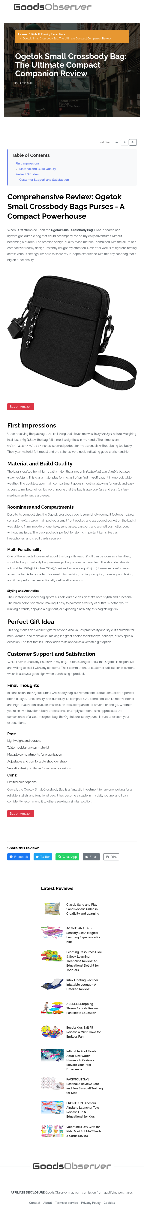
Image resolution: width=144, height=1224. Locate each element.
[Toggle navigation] (126, 7)
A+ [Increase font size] (133, 142)
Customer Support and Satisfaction (44, 180)
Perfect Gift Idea (27, 174)
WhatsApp (67, 857)
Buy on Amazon (21, 406)
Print (111, 857)
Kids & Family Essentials (48, 34)
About (47, 1203)
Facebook (19, 857)
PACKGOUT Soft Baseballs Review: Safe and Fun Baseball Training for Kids (84, 1086)
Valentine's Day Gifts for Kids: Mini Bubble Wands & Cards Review (83, 1131)
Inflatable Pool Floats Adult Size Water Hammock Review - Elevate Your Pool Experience (81, 1060)
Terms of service (66, 1203)
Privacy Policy (91, 1203)
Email (91, 857)
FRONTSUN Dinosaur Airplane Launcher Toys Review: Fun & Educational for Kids (82, 1109)
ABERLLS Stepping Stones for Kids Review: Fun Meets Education (82, 1008)
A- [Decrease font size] (116, 142)
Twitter (43, 857)
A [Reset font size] (125, 142)
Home (22, 34)
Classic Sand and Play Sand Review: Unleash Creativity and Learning (82, 909)
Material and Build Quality (37, 169)
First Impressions (28, 163)
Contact (34, 1203)
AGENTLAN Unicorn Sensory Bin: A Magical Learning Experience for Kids (83, 935)
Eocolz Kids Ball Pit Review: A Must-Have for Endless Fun (83, 1032)
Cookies (109, 1203)
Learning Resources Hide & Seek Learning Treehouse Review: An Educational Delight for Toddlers (84, 961)
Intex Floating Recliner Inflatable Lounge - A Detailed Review (82, 984)
